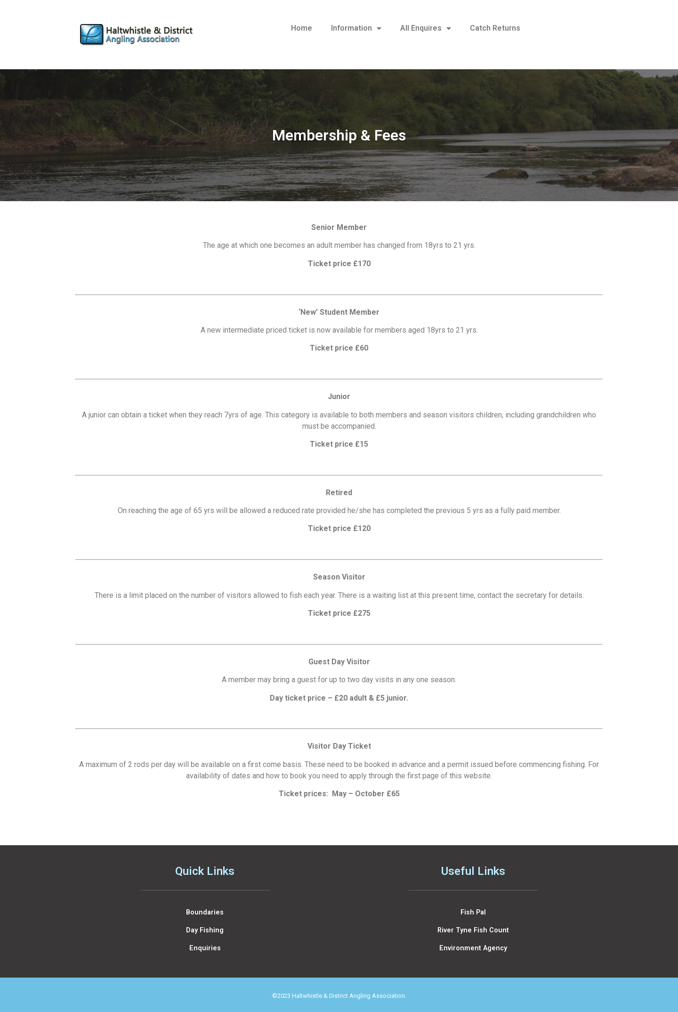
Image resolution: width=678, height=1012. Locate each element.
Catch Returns (495, 28)
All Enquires (425, 28)
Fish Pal (473, 912)
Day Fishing (205, 930)
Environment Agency (473, 948)
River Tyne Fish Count (473, 930)
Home (301, 28)
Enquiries (205, 948)
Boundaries (205, 912)
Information (356, 28)
